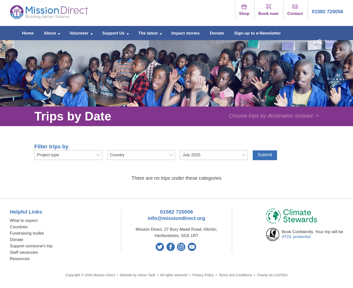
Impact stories (185, 33)
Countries (19, 227)
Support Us (113, 33)
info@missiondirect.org (176, 218)
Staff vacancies (24, 252)
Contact (295, 10)
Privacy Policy (203, 275)
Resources (20, 258)
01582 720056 (327, 11)
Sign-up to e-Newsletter (257, 33)
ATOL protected (296, 236)
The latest (148, 33)
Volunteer (79, 33)
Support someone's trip (31, 246)
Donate (217, 33)
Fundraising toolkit (27, 233)
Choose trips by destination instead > (273, 116)
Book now (268, 10)
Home (28, 33)
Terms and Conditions (235, 275)
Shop (244, 10)
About (50, 33)
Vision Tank (146, 275)
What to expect (24, 220)
